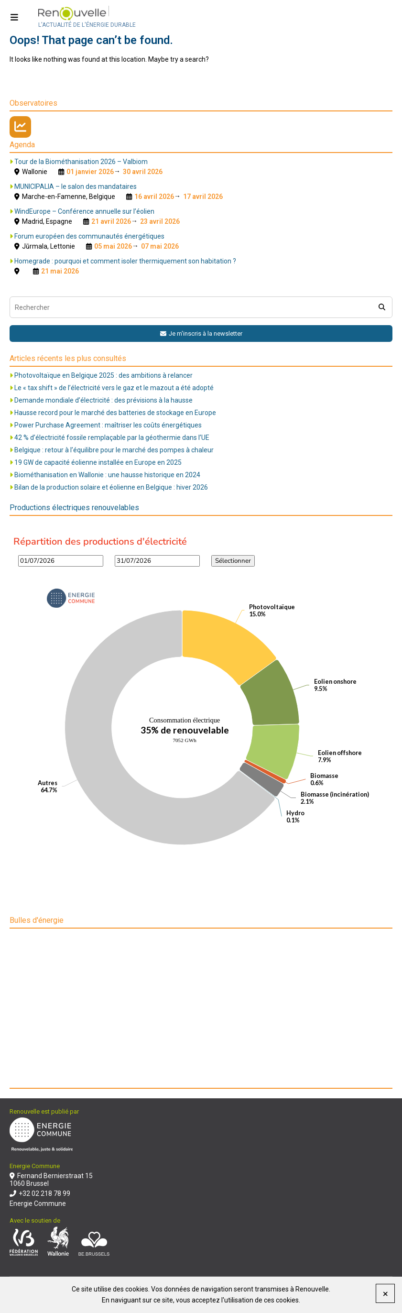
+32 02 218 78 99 (40, 1193)
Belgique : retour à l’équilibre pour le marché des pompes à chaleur (114, 450)
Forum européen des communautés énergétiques (89, 236)
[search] (381, 307)
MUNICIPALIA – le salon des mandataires (75, 186)
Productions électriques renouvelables (74, 507)
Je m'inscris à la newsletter (201, 333)
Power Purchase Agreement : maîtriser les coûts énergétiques (108, 425)
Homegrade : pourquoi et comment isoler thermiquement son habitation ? (125, 261)
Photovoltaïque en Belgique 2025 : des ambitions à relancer (103, 375)
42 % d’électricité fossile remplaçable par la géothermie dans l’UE (111, 437)
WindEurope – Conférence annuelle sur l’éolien (84, 211)
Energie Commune (38, 1203)
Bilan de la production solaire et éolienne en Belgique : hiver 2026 (111, 487)
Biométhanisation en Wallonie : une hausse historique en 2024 (107, 475)
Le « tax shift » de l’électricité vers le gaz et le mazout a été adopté (114, 388)
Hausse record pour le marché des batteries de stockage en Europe (115, 412)
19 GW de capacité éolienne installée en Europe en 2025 (98, 462)
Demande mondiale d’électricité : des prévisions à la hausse (103, 400)
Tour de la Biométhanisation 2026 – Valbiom (81, 161)
